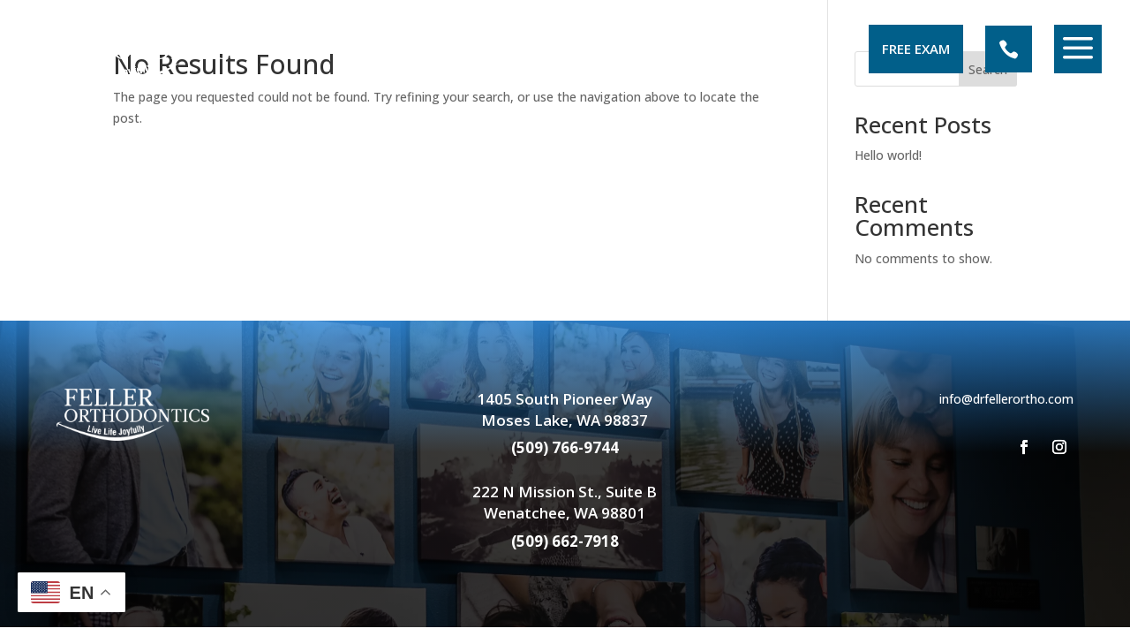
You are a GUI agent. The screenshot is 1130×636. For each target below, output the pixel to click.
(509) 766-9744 (565, 447)
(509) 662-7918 (565, 541)
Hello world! (888, 155)
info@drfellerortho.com (1006, 398)
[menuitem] (136, 49)
